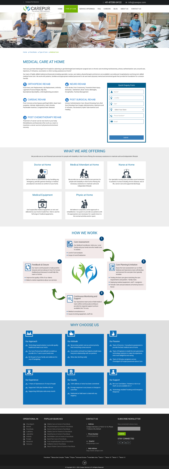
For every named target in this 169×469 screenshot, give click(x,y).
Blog (116, 9)
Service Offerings (87, 9)
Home (60, 9)
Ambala (28, 436)
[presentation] (125, 129)
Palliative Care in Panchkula (56, 444)
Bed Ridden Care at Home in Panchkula (60, 436)
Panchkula (29, 429)
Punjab (28, 439)
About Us (124, 9)
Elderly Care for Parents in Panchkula (59, 431)
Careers (107, 9)
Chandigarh (30, 424)
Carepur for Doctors (31, 2)
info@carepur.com (137, 2)
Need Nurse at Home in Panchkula (58, 434)
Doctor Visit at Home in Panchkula (58, 429)
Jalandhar (29, 434)
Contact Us (136, 9)
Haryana (29, 444)
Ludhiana (29, 431)
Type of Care (71, 9)
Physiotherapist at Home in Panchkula (60, 426)
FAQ (99, 9)
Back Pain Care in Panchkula (56, 439)
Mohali (28, 426)
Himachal (29, 441)
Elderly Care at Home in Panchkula (58, 424)
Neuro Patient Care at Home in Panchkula (61, 446)
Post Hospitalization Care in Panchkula (60, 441)
